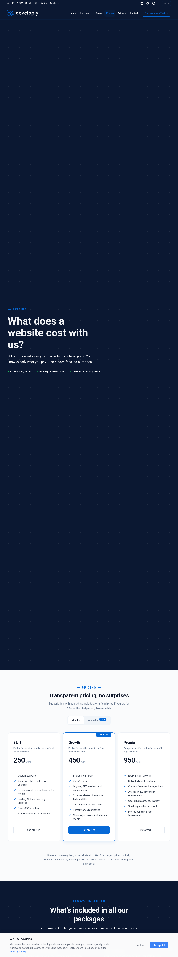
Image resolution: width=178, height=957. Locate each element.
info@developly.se (47, 3)
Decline (140, 945)
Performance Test (156, 13)
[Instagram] (153, 3)
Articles (122, 13)
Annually (97, 719)
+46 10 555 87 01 (19, 3)
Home (72, 13)
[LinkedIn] (141, 3)
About (99, 13)
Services (86, 13)
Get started (33, 830)
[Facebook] (147, 3)
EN (166, 3)
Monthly (76, 720)
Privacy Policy (18, 951)
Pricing (110, 13)
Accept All (159, 945)
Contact (134, 13)
